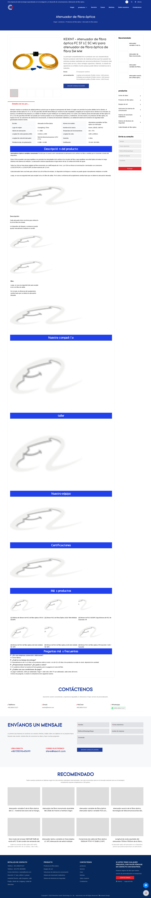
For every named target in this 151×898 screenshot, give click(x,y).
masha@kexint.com (48, 707)
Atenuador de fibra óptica (90, 22)
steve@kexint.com (56, 751)
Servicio (94, 7)
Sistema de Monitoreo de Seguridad (125, 122)
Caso (81, 872)
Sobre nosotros (123, 7)
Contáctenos (137, 7)
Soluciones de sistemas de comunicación (126, 109)
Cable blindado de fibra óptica (127, 127)
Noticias (111, 7)
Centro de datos (123, 95)
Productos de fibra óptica (73, 22)
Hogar (72, 7)
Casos (103, 7)
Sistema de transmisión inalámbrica (125, 115)
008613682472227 (118, 708)
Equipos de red (123, 104)
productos (81, 7)
